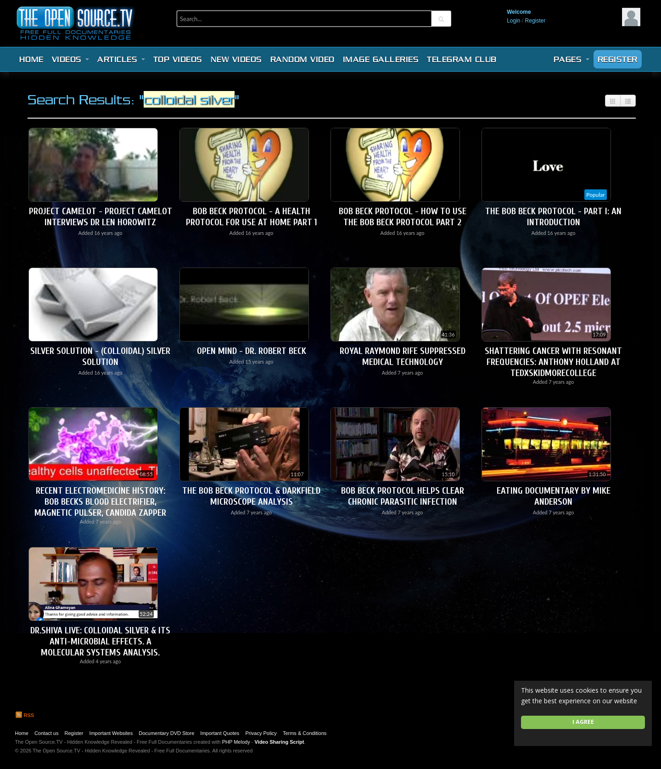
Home (31, 59)
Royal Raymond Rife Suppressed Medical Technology (402, 356)
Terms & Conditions (304, 733)
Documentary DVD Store (166, 733)
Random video (302, 59)
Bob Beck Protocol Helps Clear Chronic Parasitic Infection (402, 496)
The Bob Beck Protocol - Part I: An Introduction (553, 217)
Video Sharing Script (279, 742)
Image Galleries (381, 59)
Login (513, 20)
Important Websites (111, 733)
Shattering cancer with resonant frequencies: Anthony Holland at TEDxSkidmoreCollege (553, 362)
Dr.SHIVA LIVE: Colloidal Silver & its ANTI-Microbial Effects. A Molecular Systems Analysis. (100, 641)
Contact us (46, 733)
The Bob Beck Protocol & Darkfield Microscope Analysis (251, 496)
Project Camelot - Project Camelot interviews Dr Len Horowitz (100, 217)
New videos (236, 59)
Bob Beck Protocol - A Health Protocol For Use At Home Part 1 (251, 217)
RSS (24, 715)
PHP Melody (236, 742)
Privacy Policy (260, 733)
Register (535, 20)
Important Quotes (219, 733)
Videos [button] (71, 59)
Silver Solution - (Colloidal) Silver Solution (100, 356)
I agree (583, 722)
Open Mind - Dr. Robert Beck (251, 351)
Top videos (177, 59)
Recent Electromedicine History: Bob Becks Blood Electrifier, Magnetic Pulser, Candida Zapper (100, 501)
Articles (121, 59)
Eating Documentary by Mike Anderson (554, 496)
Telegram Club (462, 59)
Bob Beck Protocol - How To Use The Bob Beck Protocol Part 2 (402, 217)
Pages (571, 59)
